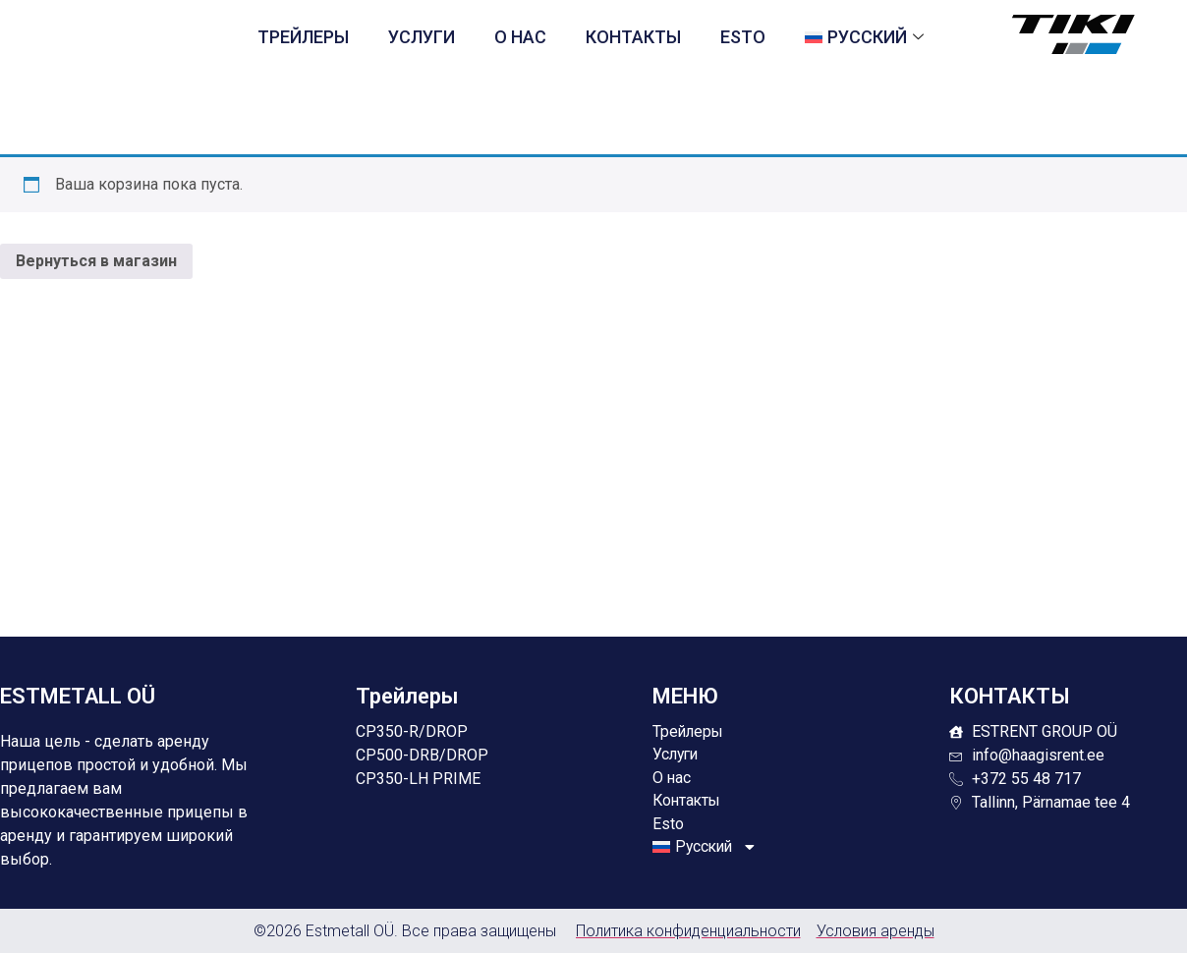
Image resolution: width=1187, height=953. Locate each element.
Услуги (421, 35)
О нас (520, 35)
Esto (742, 35)
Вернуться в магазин (96, 261)
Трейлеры (303, 35)
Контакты (633, 35)
